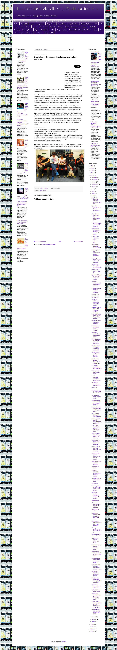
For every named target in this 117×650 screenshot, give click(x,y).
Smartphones (45, 30)
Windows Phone (18, 33)
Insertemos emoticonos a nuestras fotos (96, 384)
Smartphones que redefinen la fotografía (96, 322)
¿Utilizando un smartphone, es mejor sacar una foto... (96, 505)
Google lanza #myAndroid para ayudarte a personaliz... (96, 580)
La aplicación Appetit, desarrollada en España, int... (96, 361)
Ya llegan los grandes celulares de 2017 (95, 540)
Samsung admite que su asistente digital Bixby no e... (96, 421)
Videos (95, 30)
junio (93, 191)
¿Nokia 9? (94, 387)
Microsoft (52, 27)
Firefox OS (24, 24)
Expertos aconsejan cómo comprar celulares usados (96, 473)
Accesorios (17, 21)
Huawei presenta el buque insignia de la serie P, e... (96, 290)
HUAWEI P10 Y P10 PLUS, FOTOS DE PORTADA (96, 348)
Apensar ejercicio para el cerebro (96, 535)
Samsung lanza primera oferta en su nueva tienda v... (96, 560)
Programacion (95, 81)
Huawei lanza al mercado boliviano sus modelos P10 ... (96, 567)
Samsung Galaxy (27, 30)
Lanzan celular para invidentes (26, 143)
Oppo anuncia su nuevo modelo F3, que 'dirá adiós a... (96, 316)
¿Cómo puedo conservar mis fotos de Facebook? (95, 126)
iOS (22, 27)
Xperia (46, 33)
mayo (93, 193)
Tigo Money (87, 30)
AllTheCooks (95, 297)
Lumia (45, 27)
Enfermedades (85, 21)
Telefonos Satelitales (75, 30)
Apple (55, 21)
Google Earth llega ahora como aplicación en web (96, 239)
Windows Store (30, 33)
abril (93, 196)
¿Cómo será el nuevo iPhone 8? (96, 271)
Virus (101, 30)
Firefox (16, 24)
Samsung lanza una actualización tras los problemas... (96, 252)
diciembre (94, 177)
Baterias (67, 21)
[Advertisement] (58, 41)
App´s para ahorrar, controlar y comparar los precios (96, 495)
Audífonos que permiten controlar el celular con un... (96, 378)
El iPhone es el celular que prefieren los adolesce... (96, 442)
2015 (92, 626)
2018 (92, 173)
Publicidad (93, 27)
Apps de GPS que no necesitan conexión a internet (96, 277)
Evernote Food (95, 294)
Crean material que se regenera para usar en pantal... (96, 456)
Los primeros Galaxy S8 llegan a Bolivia (96, 246)
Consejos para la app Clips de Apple (96, 372)
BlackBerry (75, 21)
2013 (92, 631)
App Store (48, 21)
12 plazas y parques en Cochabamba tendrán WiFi (96, 104)
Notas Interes (75, 27)
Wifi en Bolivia (95, 101)
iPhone (28, 27)
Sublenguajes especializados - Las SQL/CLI (96, 84)
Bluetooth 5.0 (95, 500)
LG (40, 27)
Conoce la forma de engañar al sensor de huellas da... (96, 341)
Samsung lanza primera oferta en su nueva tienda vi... (96, 402)
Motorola (60, 27)
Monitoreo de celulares (95, 510)
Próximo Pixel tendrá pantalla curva (96, 397)
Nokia (67, 27)
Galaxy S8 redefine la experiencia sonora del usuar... (95, 302)
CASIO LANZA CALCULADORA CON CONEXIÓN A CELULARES (96, 604)
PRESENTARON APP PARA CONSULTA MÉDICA (96, 309)
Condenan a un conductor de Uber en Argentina (96, 354)
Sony (58, 30)
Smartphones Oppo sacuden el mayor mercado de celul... (96, 231)
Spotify (65, 30)
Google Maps (40, 24)
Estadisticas (96, 21)
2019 (92, 170)
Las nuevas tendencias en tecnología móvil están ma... (96, 516)
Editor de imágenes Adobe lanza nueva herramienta (22, 222)
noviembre (95, 179)
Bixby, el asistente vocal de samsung (96, 463)
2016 (92, 624)
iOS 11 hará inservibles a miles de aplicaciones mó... (96, 428)
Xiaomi (39, 33)
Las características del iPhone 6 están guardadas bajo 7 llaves (22, 204)
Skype (36, 30)
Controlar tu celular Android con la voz (96, 586)
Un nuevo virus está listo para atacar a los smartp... (96, 436)
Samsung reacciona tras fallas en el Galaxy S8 (96, 260)
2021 (92, 166)
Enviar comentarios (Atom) (48, 244)
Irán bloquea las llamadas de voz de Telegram (96, 328)
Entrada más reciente (40, 241)
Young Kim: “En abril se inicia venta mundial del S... (96, 612)
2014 (92, 629)
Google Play (61, 24)
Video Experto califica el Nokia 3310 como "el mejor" (96, 554)
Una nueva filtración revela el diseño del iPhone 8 (96, 224)
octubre (94, 182)
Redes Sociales (95, 52)
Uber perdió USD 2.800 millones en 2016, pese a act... (96, 409)
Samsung (17, 30)
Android (30, 21)
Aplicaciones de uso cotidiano (96, 590)
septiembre (95, 184)
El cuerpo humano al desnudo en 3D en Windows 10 (96, 530)
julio (93, 189)
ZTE (52, 33)
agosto (94, 186)
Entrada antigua (78, 241)
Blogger (64, 641)
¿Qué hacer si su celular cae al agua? (96, 480)
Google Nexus (51, 24)
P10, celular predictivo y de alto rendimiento (96, 367)
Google (32, 24)
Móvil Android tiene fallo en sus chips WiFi (96, 415)
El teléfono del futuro (95, 467)
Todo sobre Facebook (94, 122)
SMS (52, 30)
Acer (24, 21)
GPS (95, 24)
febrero (94, 619)
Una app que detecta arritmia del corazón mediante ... (96, 523)
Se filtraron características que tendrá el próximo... (96, 335)
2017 (92, 175)
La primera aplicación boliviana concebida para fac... (96, 200)
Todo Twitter (94, 143)
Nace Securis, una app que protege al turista (96, 547)
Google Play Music (86, 24)
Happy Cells (95, 483)
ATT (61, 21)
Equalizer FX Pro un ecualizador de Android (96, 391)
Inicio (60, 241)
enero (93, 621)
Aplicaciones (39, 21)
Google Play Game (72, 24)
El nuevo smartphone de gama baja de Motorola (96, 284)
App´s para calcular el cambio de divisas (95, 573)
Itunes (34, 27)
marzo (94, 617)
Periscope (84, 27)
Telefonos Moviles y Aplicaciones (57, 8)
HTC (101, 24)
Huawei (16, 27)
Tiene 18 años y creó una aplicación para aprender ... (96, 449)
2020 (92, 168)
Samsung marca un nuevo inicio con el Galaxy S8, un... (96, 488)
